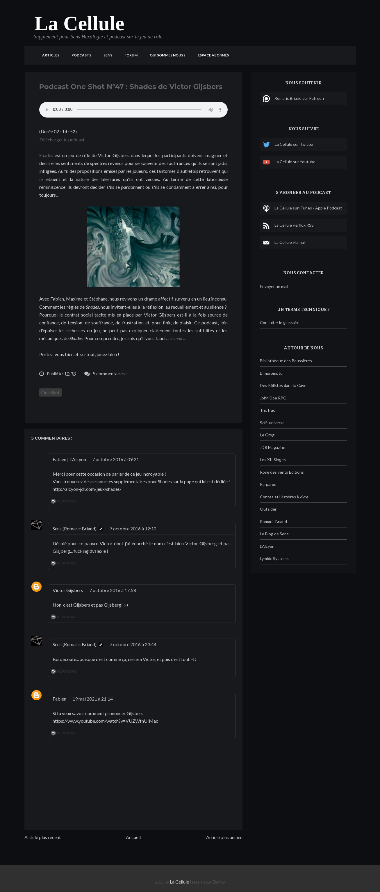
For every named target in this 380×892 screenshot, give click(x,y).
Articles (50, 55)
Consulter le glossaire (279, 322)
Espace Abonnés (213, 55)
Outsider (268, 509)
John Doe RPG (273, 397)
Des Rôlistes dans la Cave (283, 385)
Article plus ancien (224, 837)
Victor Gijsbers (68, 590)
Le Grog (267, 434)
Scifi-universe (272, 422)
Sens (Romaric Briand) (75, 528)
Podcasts (81, 55)
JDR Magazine (272, 447)
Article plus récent (42, 837)
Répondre (67, 501)
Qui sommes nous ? (167, 55)
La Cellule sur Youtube (289, 162)
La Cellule (79, 23)
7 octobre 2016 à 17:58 (112, 590)
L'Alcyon (267, 546)
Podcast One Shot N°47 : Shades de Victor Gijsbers (131, 86)
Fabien (59, 698)
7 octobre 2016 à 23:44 (133, 644)
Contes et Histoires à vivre (284, 496)
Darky (219, 881)
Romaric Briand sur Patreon (293, 98)
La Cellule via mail (284, 242)
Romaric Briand (273, 521)
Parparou (268, 484)
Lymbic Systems (274, 558)
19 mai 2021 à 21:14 (92, 698)
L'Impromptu (271, 373)
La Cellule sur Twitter (288, 144)
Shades (46, 155)
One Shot (50, 392)
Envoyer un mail (274, 286)
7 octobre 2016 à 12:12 (133, 528)
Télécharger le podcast (62, 139)
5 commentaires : (110, 373)
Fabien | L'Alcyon (69, 459)
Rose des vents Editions (282, 472)
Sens (108, 55)
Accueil (133, 837)
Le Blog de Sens (274, 533)
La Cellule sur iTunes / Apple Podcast (302, 208)
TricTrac (267, 410)
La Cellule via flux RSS (288, 225)
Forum (131, 55)
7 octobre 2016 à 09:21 (115, 459)
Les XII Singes (273, 459)
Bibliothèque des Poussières (286, 360)
